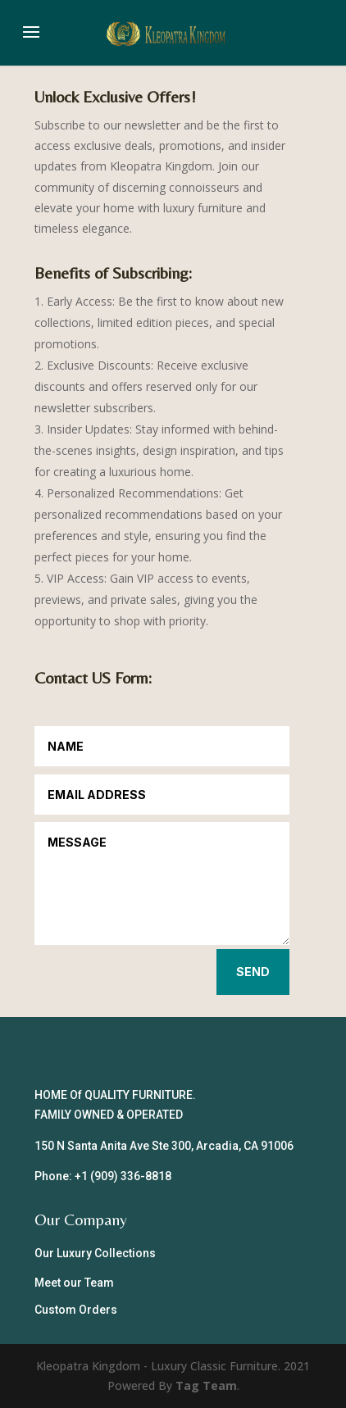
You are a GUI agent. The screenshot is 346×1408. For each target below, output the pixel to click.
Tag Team (206, 1385)
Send (253, 972)
